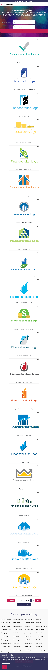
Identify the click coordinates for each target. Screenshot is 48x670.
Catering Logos (5, 636)
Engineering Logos (18, 629)
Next (38, 600)
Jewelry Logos (28, 633)
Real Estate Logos (40, 629)
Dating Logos (16, 622)
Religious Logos (40, 633)
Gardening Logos (17, 650)
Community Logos (6, 643)
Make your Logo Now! (24, 605)
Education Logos (17, 626)
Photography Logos (41, 626)
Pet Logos (38, 622)
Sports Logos (39, 646)
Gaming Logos (16, 646)
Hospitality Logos (29, 622)
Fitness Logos (16, 640)
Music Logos (39, 619)
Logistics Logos (29, 640)
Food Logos (16, 643)
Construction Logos (18, 619)
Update (24, 31)
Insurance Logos (29, 629)
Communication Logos (5, 647)
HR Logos (27, 626)
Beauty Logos (4, 633)
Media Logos (28, 646)
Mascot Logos (28, 643)
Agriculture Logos (5, 622)
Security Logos (40, 636)
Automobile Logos (6, 629)
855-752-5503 (18, 1)
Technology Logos (41, 650)
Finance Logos (16, 636)
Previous (11, 600)
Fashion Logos (16, 633)
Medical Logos (28, 650)
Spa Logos (39, 643)
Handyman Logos (29, 619)
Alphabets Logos (5, 626)
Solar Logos (39, 640)
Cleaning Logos (5, 640)
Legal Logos (28, 636)
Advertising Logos (6, 619)
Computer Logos (5, 652)
